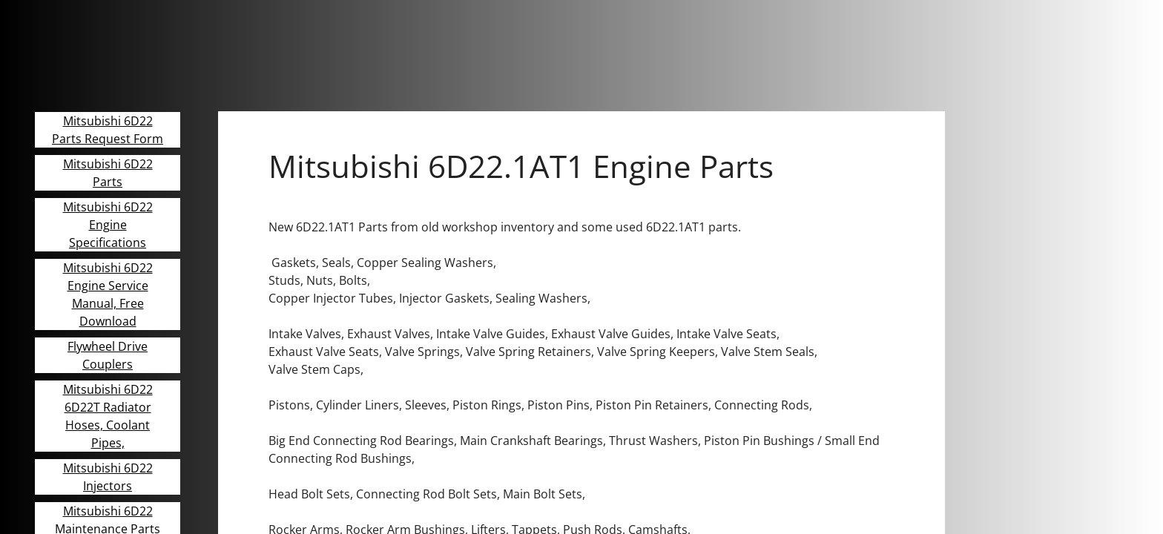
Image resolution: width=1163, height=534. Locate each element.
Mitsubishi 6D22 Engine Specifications (108, 225)
